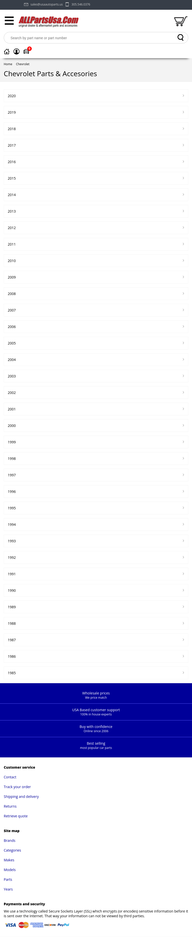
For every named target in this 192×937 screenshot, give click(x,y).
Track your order (17, 786)
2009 (12, 277)
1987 (12, 639)
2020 (12, 95)
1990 (12, 590)
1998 (12, 458)
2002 (12, 392)
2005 (12, 343)
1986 (12, 656)
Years (8, 889)
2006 (12, 326)
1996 (12, 491)
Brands (9, 840)
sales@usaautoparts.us (46, 4)
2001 (12, 409)
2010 (12, 260)
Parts (8, 879)
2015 (12, 178)
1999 (12, 442)
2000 (12, 425)
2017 (12, 145)
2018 (12, 128)
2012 (12, 227)
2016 (12, 161)
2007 (12, 310)
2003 (12, 376)
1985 (12, 672)
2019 (12, 112)
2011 (12, 244)
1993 (12, 541)
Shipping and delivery (21, 796)
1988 (12, 623)
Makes (9, 860)
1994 (12, 524)
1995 (12, 508)
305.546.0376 (81, 4)
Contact (10, 777)
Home (8, 64)
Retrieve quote (16, 816)
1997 (12, 475)
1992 (12, 557)
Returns (10, 806)
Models (10, 869)
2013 (12, 211)
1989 (12, 607)
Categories (12, 850)
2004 (12, 359)
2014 (12, 194)
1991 (12, 574)
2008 (12, 293)
